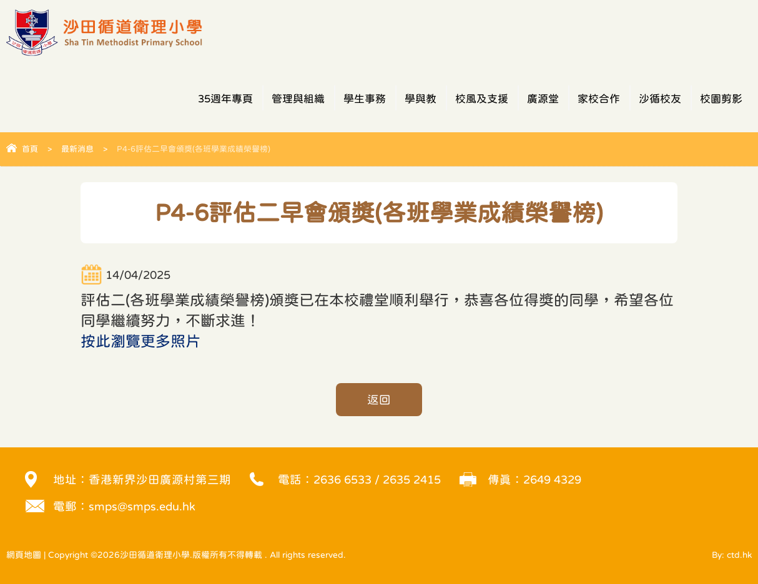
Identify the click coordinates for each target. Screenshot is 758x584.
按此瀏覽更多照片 (140, 341)
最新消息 (77, 149)
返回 (379, 400)
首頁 (30, 149)
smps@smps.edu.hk (142, 506)
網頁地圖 (23, 554)
